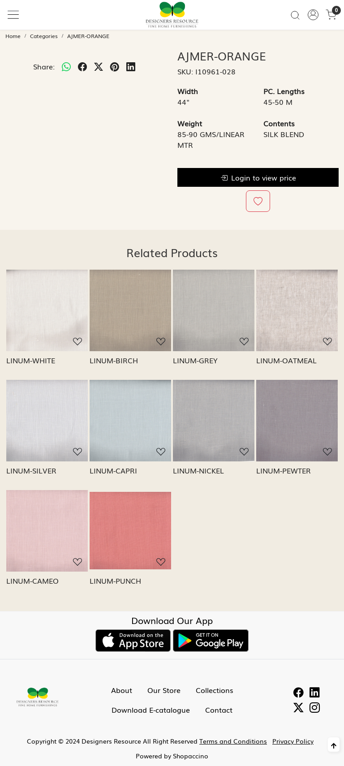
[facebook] (82, 66)
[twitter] (98, 66)
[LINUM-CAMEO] (47, 531)
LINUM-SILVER (31, 470)
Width (187, 91)
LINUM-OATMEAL (286, 360)
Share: (44, 66)
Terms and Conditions (233, 740)
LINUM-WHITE (30, 360)
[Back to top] (334, 744)
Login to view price (258, 177)
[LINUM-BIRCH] (130, 310)
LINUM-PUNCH (115, 580)
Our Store (164, 689)
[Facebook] (298, 693)
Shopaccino (190, 755)
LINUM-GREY (195, 360)
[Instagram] (315, 708)
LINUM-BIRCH (114, 360)
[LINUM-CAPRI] (130, 420)
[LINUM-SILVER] (47, 420)
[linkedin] (131, 66)
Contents (279, 123)
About (121, 689)
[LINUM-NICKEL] (213, 420)
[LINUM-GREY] (213, 310)
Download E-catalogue (151, 709)
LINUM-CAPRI (113, 470)
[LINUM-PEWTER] (297, 420)
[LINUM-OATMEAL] (297, 310)
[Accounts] (313, 14)
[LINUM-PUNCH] (130, 531)
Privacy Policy (293, 740)
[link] (295, 15)
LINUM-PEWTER (283, 470)
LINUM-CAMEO (32, 580)
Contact (218, 709)
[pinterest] (115, 66)
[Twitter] (298, 708)
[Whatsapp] (66, 66)
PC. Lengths (284, 91)
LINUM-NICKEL (198, 470)
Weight (189, 123)
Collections (214, 689)
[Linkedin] (315, 693)
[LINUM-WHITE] (47, 310)
